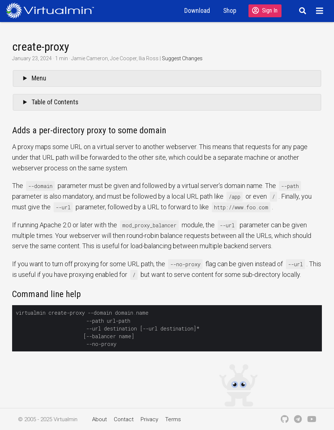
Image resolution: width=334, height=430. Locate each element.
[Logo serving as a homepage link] (53, 10)
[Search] (301, 10)
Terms (173, 419)
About (99, 419)
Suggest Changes (182, 58)
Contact (124, 419)
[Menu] (320, 10)
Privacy (149, 419)
